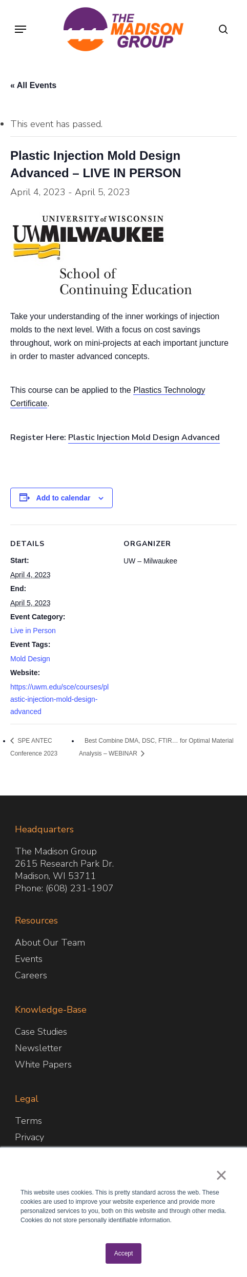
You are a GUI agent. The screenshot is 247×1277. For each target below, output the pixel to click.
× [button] (221, 1175)
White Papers (43, 1064)
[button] (20, 29)
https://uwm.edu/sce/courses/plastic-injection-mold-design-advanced (59, 699)
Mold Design (30, 659)
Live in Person (33, 630)
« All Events (33, 85)
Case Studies (41, 1031)
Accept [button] (123, 1253)
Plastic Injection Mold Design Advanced (144, 437)
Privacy (29, 1137)
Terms (28, 1121)
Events (29, 959)
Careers (31, 975)
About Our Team (50, 942)
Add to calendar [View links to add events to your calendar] (63, 498)
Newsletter (38, 1048)
